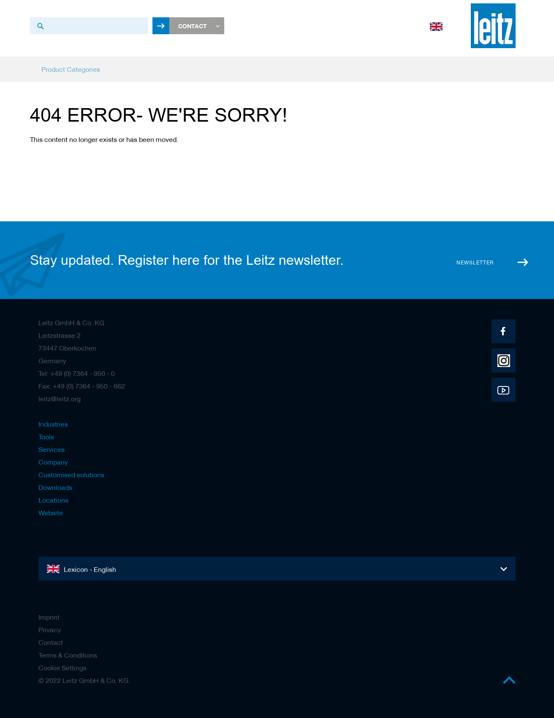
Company (53, 462)
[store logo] (493, 25)
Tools (46, 437)
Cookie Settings (62, 668)
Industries (53, 424)
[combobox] (89, 25)
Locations (53, 500)
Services (51, 449)
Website (50, 513)
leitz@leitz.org (59, 399)
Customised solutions (71, 475)
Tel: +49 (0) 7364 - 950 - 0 (76, 373)
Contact (50, 642)
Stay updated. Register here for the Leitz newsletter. (187, 260)
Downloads (55, 487)
